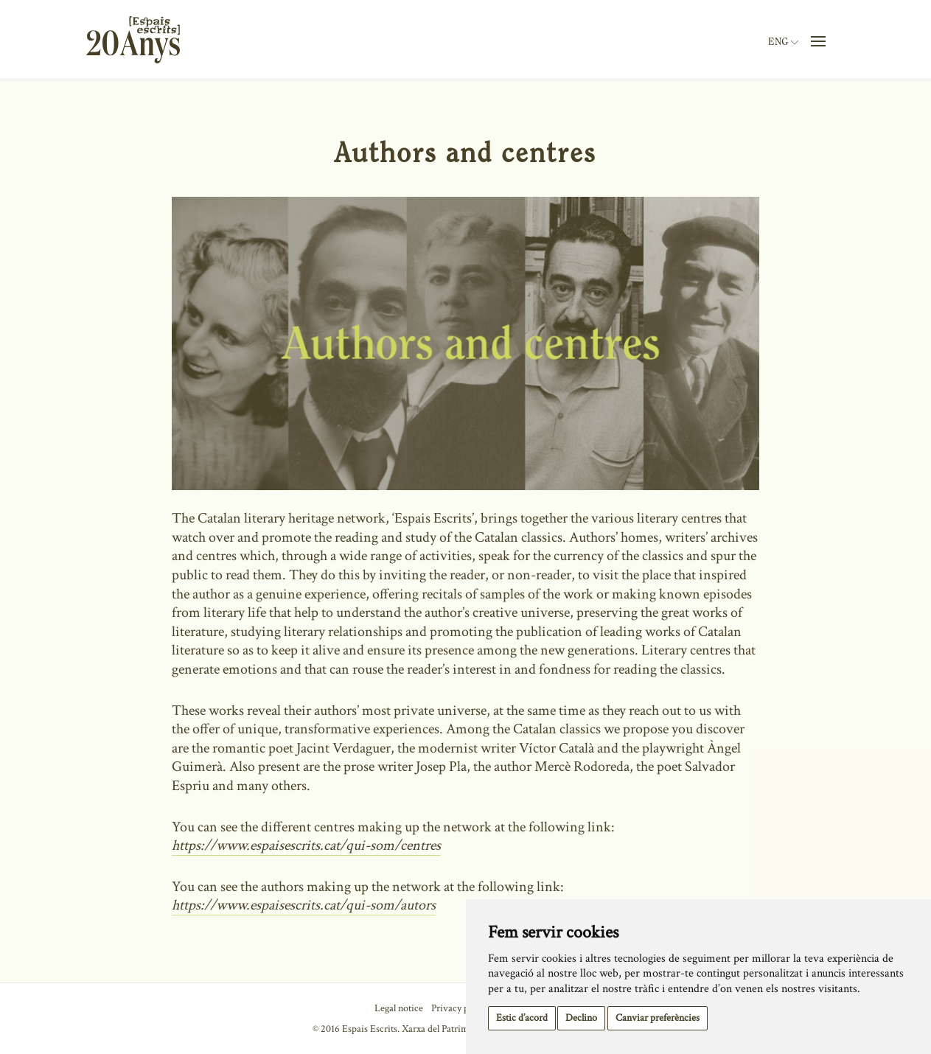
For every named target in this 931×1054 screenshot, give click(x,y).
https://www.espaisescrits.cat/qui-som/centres (306, 845)
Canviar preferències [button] (658, 1018)
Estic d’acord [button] (522, 1018)
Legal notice (398, 1008)
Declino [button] (581, 1018)
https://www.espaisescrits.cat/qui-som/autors (304, 905)
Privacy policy (459, 1008)
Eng (783, 42)
